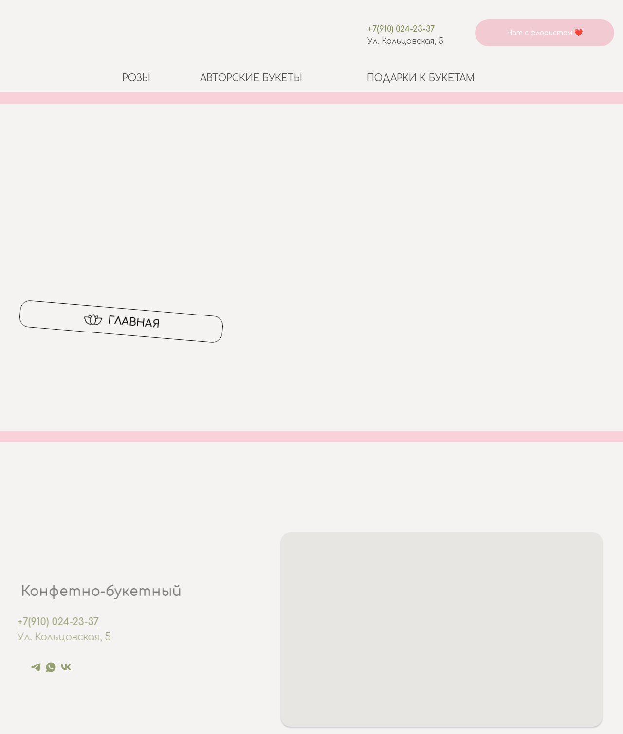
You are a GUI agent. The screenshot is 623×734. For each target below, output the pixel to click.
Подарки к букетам (421, 78)
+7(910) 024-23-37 (401, 29)
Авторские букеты (251, 78)
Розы (136, 78)
